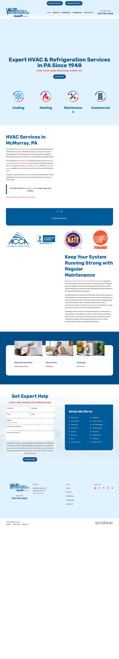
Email (32, 427)
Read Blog (50, 366)
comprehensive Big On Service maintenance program (84, 281)
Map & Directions (38, 518)
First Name (10, 421)
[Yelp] (108, 513)
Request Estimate (74, 3)
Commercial (70, 525)
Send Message (30, 472)
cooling (11, 165)
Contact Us (69, 529)
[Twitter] (99, 513)
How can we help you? (13, 445)
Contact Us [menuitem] (88, 12)
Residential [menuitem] (66, 12)
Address (9, 433)
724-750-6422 (105, 13)
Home (68, 513)
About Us (69, 517)
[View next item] (61, 211)
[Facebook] (104, 513)
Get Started (59, 76)
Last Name (34, 421)
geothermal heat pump (21, 163)
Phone (9, 427)
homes (27, 165)
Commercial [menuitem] (77, 12)
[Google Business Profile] (95, 513)
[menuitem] (8, 550)
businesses (35, 165)
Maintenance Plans (22, 366)
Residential (69, 521)
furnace (25, 160)
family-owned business (23, 149)
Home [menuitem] (49, 12)
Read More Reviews (60, 218)
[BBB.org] (112, 513)
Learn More (81, 366)
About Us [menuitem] (56, 12)
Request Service (55, 3)
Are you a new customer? (14, 439)
